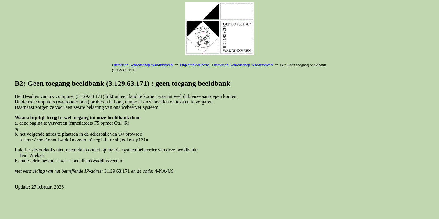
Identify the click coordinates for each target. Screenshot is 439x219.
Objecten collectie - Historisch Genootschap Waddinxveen (226, 65)
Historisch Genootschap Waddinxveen (142, 65)
